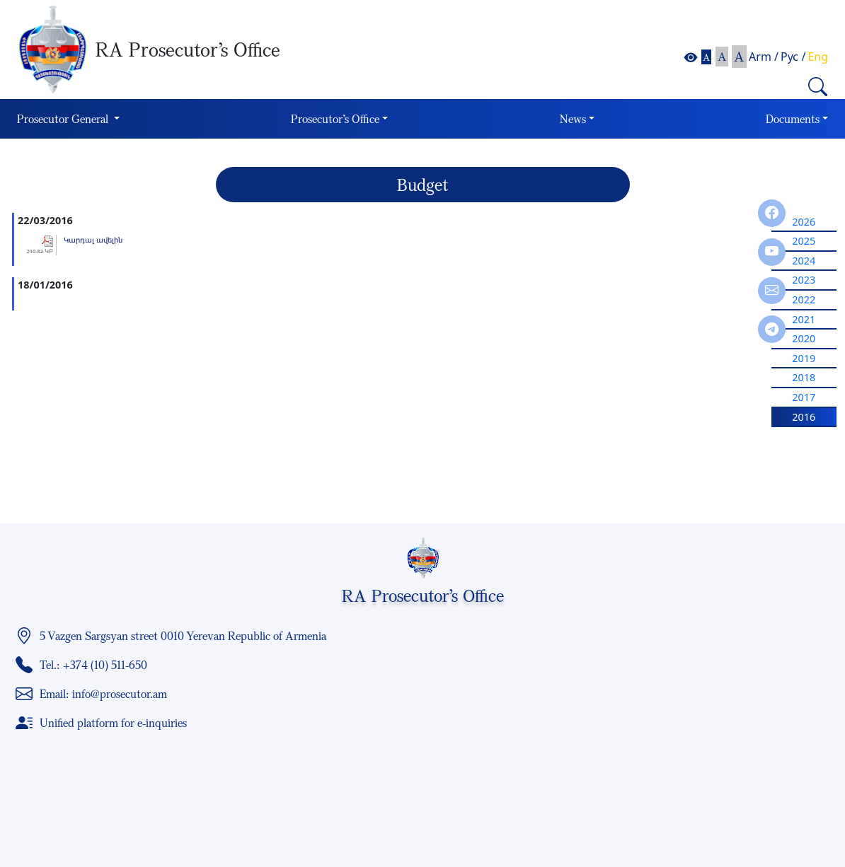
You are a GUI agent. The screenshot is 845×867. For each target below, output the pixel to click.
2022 (803, 299)
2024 (803, 260)
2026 (803, 221)
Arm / (763, 56)
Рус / (793, 56)
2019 (803, 358)
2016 (803, 417)
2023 (803, 279)
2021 (803, 319)
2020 (803, 338)
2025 (803, 241)
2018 (803, 377)
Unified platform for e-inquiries (113, 723)
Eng (817, 56)
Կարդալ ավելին (93, 240)
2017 (803, 397)
